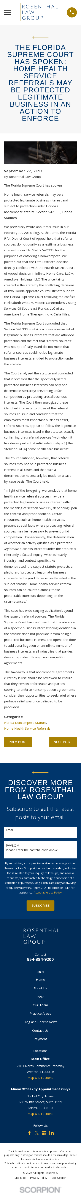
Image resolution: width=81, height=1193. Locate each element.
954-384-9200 (40, 959)
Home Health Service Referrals (27, 728)
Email (9, 830)
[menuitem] (20, 1178)
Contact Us (40, 1030)
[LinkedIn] (51, 1133)
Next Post (63, 742)
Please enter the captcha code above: (32, 850)
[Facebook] (29, 1133)
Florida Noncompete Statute (25, 722)
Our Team (40, 1005)
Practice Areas (40, 1013)
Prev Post (18, 742)
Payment (40, 1039)
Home (40, 979)
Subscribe (41, 905)
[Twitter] (37, 1133)
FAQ (40, 996)
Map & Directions (40, 1077)
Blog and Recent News (40, 1022)
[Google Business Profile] (44, 1133)
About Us (40, 988)
